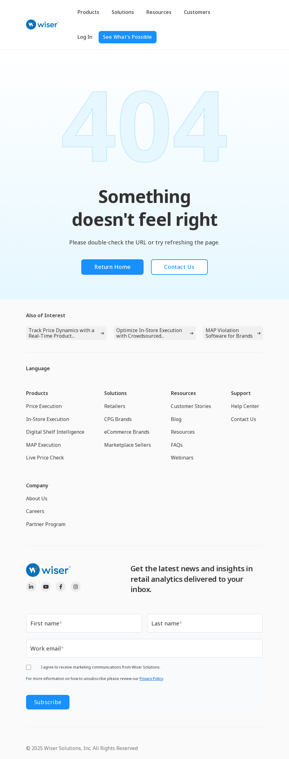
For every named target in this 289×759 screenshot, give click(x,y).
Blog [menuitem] (176, 419)
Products (88, 12)
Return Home (112, 266)
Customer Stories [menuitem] (191, 406)
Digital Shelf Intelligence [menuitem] (55, 431)
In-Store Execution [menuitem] (47, 419)
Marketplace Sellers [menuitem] (127, 444)
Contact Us (179, 266)
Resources (158, 12)
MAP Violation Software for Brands (229, 333)
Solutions (123, 12)
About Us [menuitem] (36, 498)
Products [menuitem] (37, 393)
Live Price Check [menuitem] (45, 457)
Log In (85, 36)
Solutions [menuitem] (115, 393)
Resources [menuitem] (183, 393)
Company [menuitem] (37, 485)
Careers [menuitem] (35, 511)
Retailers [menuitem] (114, 406)
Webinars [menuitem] (182, 457)
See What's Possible (127, 36)
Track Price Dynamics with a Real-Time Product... (61, 333)
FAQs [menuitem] (177, 444)
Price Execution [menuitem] (44, 406)
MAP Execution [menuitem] (43, 444)
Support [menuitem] (241, 393)
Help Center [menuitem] (245, 406)
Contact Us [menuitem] (243, 419)
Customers (197, 12)
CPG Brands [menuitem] (118, 419)
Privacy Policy (151, 678)
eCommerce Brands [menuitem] (126, 431)
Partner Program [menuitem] (45, 524)
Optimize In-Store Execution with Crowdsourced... (149, 333)
